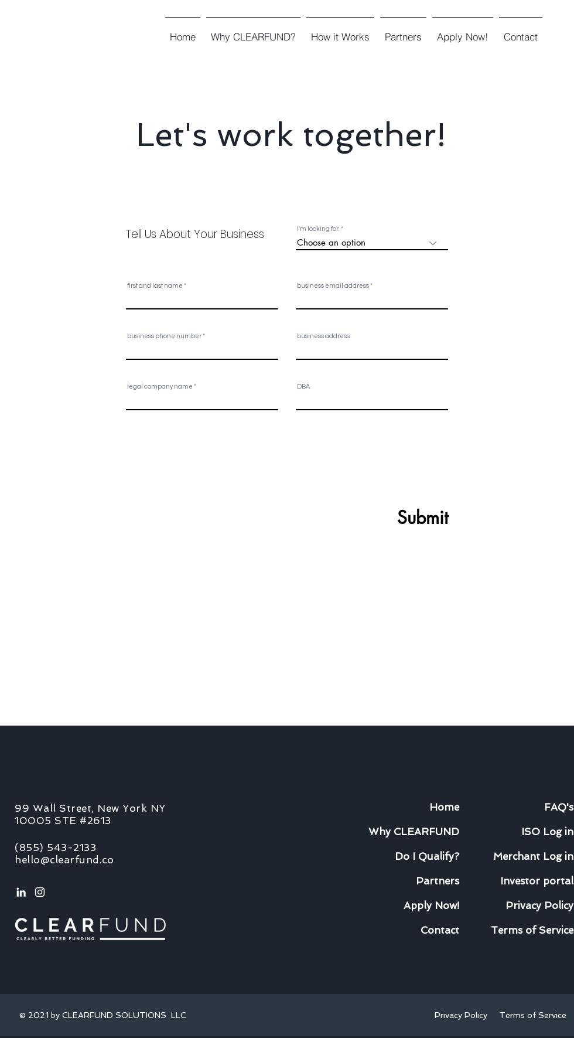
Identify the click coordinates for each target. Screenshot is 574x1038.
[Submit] (394, 517)
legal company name (160, 386)
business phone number (164, 336)
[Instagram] (39, 892)
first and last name (155, 286)
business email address (333, 286)
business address (323, 336)
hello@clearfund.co (64, 860)
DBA (303, 386)
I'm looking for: (318, 229)
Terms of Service (532, 1015)
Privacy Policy (463, 1015)
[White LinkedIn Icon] (21, 892)
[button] (340, 31)
